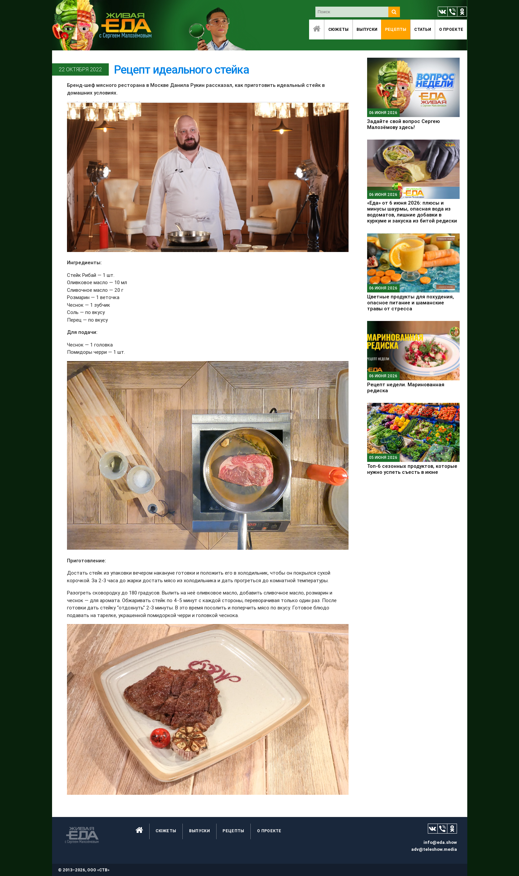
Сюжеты (338, 29)
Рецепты (396, 29)
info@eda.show (440, 842)
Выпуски (367, 29)
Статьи (422, 29)
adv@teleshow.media (434, 849)
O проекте (451, 29)
